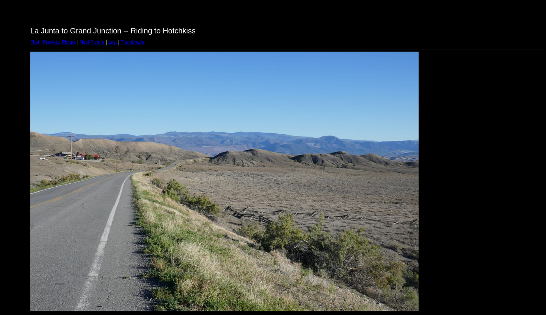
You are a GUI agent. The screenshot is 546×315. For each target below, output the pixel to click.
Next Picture (92, 42)
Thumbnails (132, 42)
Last (112, 42)
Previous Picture (59, 42)
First (34, 42)
